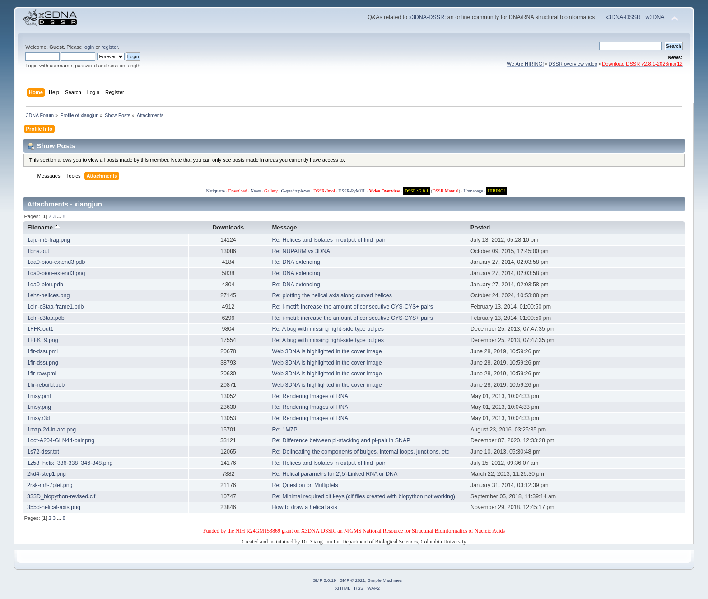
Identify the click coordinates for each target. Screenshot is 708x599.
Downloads (228, 227)
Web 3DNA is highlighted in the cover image (327, 351)
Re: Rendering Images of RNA (310, 396)
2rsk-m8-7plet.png (50, 485)
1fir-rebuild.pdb (46, 385)
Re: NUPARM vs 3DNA (301, 251)
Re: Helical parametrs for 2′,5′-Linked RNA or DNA (335, 474)
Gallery (271, 190)
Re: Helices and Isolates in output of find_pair (329, 240)
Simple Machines (385, 580)
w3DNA (654, 17)
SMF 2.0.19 (324, 580)
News (256, 190)
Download (237, 190)
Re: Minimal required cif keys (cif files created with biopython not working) (363, 496)
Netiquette (215, 190)
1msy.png (39, 407)
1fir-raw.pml (41, 373)
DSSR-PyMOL (352, 190)
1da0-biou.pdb (45, 284)
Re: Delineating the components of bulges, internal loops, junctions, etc (360, 452)
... (59, 216)
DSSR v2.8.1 (417, 190)
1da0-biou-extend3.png (56, 273)
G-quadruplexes (295, 190)
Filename (43, 227)
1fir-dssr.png (42, 363)
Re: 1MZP (285, 429)
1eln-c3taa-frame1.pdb (55, 307)
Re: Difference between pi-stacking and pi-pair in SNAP (341, 440)
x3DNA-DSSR (426, 17)
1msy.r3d (38, 418)
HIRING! (496, 190)
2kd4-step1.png (46, 474)
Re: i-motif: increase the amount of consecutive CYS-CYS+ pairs (352, 307)
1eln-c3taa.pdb (46, 318)
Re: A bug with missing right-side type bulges (328, 329)
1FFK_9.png (42, 340)
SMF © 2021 (352, 580)
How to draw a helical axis (304, 507)
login (89, 47)
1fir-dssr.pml (42, 351)
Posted (480, 227)
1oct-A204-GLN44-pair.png (60, 440)
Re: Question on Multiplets (305, 485)
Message (284, 227)
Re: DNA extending (296, 262)
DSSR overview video (573, 63)
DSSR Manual (446, 190)
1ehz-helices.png (48, 295)
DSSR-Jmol (324, 190)
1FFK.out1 (40, 329)
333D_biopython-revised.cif (61, 496)
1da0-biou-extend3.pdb (56, 262)
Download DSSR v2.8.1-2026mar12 (642, 63)
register (110, 47)
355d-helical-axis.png (53, 507)
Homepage (473, 190)
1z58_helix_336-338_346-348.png (69, 463)
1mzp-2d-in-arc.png (51, 429)
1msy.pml (39, 396)
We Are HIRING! (525, 63)
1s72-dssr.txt (43, 452)
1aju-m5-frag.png (48, 240)
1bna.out (38, 251)
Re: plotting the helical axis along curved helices (332, 295)
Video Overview (384, 190)
